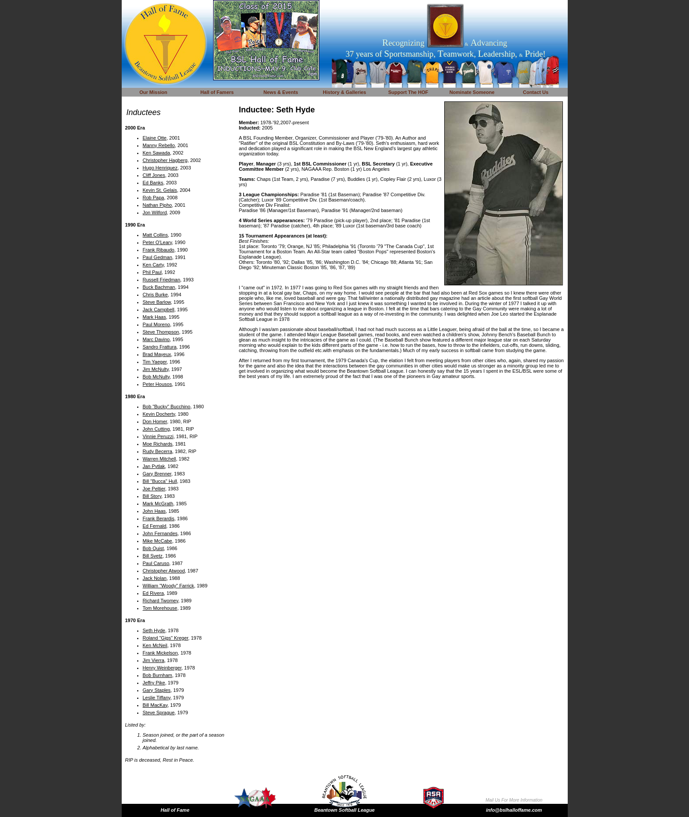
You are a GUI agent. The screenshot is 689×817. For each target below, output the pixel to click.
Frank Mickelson (160, 652)
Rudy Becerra (157, 451)
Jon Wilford (155, 212)
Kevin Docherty (159, 414)
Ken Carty (153, 264)
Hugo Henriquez (160, 167)
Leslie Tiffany (156, 697)
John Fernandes (160, 533)
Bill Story (152, 496)
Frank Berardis (158, 518)
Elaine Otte (155, 137)
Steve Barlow (157, 302)
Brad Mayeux (157, 354)
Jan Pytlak (154, 466)
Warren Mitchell (159, 458)
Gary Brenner (157, 473)
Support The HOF (408, 92)
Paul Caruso (156, 563)
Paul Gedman (157, 257)
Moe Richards (158, 443)
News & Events (281, 92)
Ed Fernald (155, 526)
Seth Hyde (154, 630)
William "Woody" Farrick (168, 585)
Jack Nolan (155, 578)
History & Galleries (344, 92)
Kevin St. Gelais (160, 190)
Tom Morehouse (160, 608)
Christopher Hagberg (165, 160)
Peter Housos (157, 384)
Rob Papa (153, 197)
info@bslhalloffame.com (514, 810)
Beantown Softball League (344, 810)
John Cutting (156, 429)
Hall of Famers (217, 92)
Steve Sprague (159, 712)
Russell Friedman (162, 279)
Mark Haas (154, 317)
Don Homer (155, 421)
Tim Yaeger (155, 361)
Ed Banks (153, 182)
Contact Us (535, 92)
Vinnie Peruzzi (158, 436)
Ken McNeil (155, 645)
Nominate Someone (472, 92)
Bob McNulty (156, 376)
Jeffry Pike (154, 682)
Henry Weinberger (162, 667)
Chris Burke (155, 294)
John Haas (154, 511)
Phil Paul (152, 272)
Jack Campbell (158, 309)
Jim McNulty (156, 369)
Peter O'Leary (157, 242)
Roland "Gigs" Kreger (166, 638)
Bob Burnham (157, 675)
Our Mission (153, 92)
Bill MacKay (155, 705)
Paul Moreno (156, 324)
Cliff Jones (154, 175)
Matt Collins (155, 235)
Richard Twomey (160, 600)
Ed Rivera (153, 593)
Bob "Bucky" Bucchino (167, 406)
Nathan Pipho (157, 205)
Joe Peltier (154, 488)
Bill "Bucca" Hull (160, 481)
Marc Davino (156, 339)
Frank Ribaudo (158, 249)
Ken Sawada (156, 152)
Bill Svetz (153, 555)
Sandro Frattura (160, 346)
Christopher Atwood (164, 570)
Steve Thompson (161, 332)
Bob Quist (153, 548)
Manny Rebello (159, 145)
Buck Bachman (159, 287)
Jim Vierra (153, 660)
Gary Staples (157, 690)
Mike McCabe (157, 540)
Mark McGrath (158, 503)
